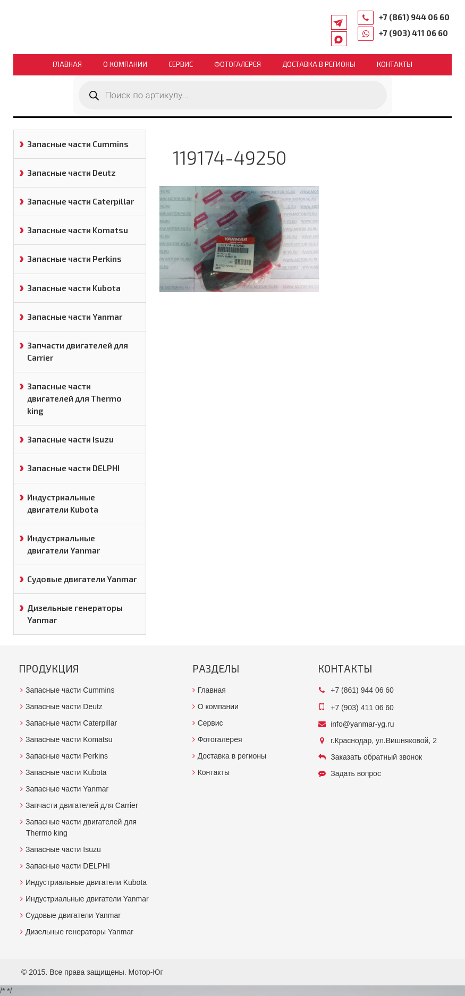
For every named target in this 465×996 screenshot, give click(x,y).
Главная (67, 64)
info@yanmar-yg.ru (362, 724)
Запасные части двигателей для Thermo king (74, 398)
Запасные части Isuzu (70, 439)
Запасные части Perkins (74, 258)
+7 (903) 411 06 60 (413, 33)
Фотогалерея (237, 64)
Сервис (180, 64)
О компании (125, 64)
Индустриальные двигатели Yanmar (63, 544)
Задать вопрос (356, 773)
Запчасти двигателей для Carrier (77, 351)
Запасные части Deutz (71, 172)
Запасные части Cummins (78, 144)
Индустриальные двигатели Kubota (62, 503)
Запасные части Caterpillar (80, 201)
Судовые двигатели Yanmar (82, 579)
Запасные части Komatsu (77, 230)
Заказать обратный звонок (376, 757)
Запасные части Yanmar (74, 316)
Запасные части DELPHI (73, 468)
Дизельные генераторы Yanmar (75, 614)
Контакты (394, 64)
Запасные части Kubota (74, 288)
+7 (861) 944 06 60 (414, 17)
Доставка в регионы (319, 64)
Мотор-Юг (146, 972)
